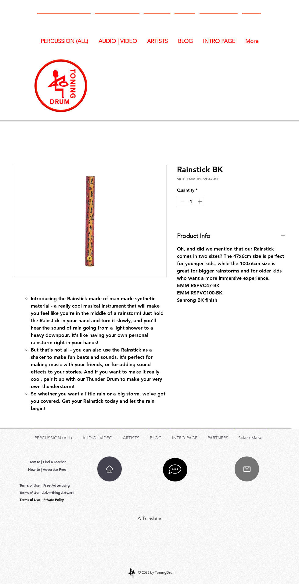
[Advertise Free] (55, 469)
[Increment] (200, 201)
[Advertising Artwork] (59, 492)
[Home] (109, 468)
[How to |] (36, 461)
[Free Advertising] (57, 484)
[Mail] (247, 468)
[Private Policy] (54, 499)
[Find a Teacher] (55, 461)
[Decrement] (182, 201)
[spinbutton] (191, 201)
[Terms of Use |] (31, 484)
